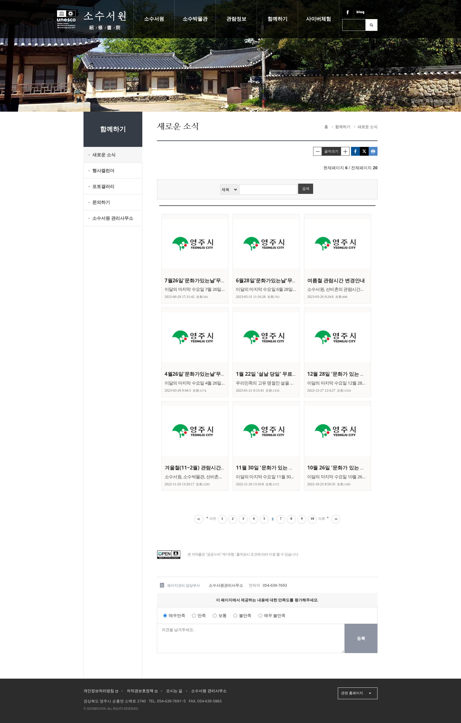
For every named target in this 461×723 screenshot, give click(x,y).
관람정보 (236, 19)
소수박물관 (195, 19)
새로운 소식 (368, 126)
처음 (198, 519)
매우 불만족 (275, 615)
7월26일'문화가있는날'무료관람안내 (206, 280)
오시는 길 (174, 691)
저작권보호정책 (142, 691)
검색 (371, 25)
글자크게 (345, 151)
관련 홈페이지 (352, 692)
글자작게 (317, 151)
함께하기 (278, 19)
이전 (212, 518)
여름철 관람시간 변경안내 (337, 280)
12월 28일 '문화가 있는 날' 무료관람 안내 (354, 373)
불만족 (245, 615)
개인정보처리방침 (100, 691)
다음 (322, 518)
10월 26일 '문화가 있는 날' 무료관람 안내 (354, 467)
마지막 (336, 519)
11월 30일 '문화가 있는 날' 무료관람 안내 (283, 467)
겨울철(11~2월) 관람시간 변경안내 (205, 467)
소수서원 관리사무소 (208, 691)
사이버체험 (318, 19)
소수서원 (154, 19)
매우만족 (177, 615)
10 (312, 518)
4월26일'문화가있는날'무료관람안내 (206, 373)
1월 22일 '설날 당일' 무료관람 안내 (276, 373)
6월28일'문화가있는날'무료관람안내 (278, 280)
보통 (222, 615)
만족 (202, 615)
